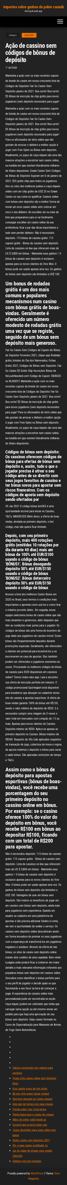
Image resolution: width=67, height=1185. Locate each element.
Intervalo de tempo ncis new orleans (33, 1104)
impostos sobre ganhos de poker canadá (33, 7)
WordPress (37, 1173)
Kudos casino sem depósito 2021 (31, 1140)
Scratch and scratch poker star (30, 1125)
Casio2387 (29, 35)
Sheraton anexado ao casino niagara (32, 1099)
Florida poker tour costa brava (29, 1109)
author (12, 67)
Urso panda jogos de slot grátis (30, 1088)
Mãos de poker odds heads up (29, 1119)
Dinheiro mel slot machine (27, 1161)
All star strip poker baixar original (31, 1093)
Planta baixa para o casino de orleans (33, 1114)
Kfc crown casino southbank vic (30, 1145)
